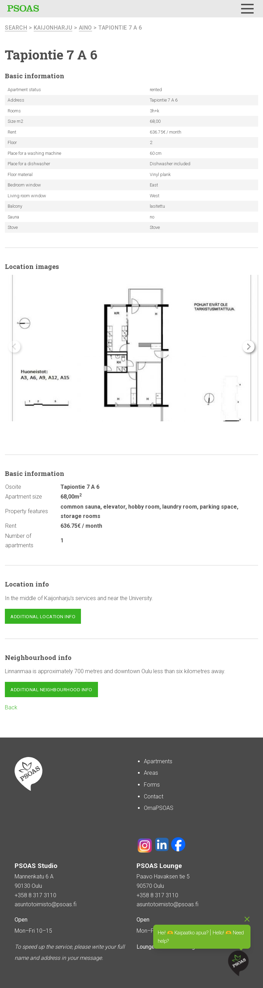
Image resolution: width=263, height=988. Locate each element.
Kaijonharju (53, 27)
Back (11, 707)
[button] (249, 347)
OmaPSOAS (158, 808)
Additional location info (42, 616)
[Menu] (247, 8)
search (16, 27)
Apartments (158, 761)
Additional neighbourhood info (51, 689)
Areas (151, 773)
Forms (152, 784)
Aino (85, 27)
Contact (153, 796)
